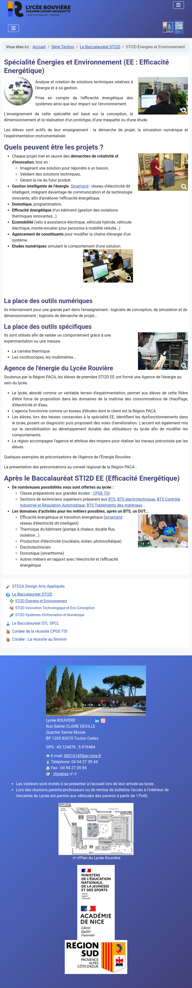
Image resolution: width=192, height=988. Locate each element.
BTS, (112, 499)
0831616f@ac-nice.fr (82, 755)
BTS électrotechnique (136, 499)
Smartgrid (79, 186)
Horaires (64, 773)
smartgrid (113, 517)
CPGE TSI (101, 493)
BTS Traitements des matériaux (114, 505)
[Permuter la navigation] (178, 5)
